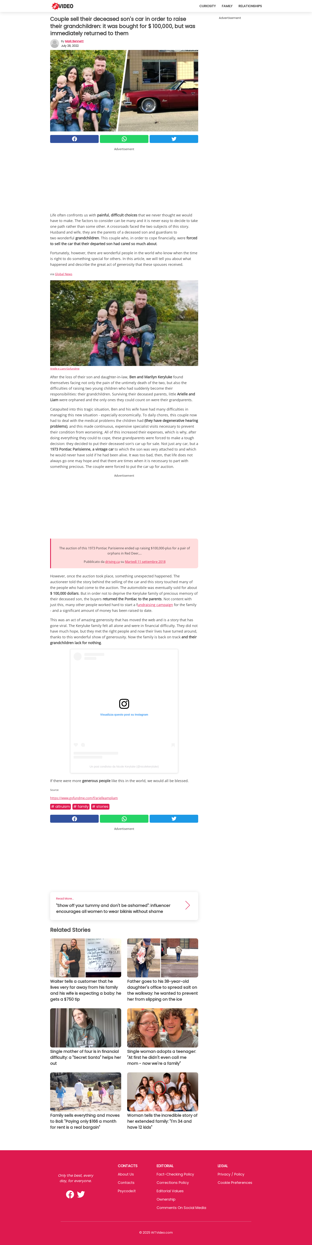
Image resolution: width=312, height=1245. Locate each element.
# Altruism (60, 806)
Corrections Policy (173, 1182)
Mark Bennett (74, 41)
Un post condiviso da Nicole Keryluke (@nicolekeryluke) (124, 766)
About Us (126, 1174)
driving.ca (112, 561)
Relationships (250, 6)
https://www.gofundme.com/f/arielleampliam (84, 798)
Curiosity (207, 6)
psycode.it (127, 1190)
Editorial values (170, 1190)
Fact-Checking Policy (175, 1174)
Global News (63, 274)
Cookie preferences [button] (235, 1182)
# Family (81, 806)
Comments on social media (181, 1207)
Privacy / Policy (231, 1174)
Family (227, 6)
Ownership (166, 1199)
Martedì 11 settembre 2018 (145, 561)
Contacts (126, 1182)
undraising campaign (155, 604)
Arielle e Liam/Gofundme (64, 368)
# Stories (100, 806)
